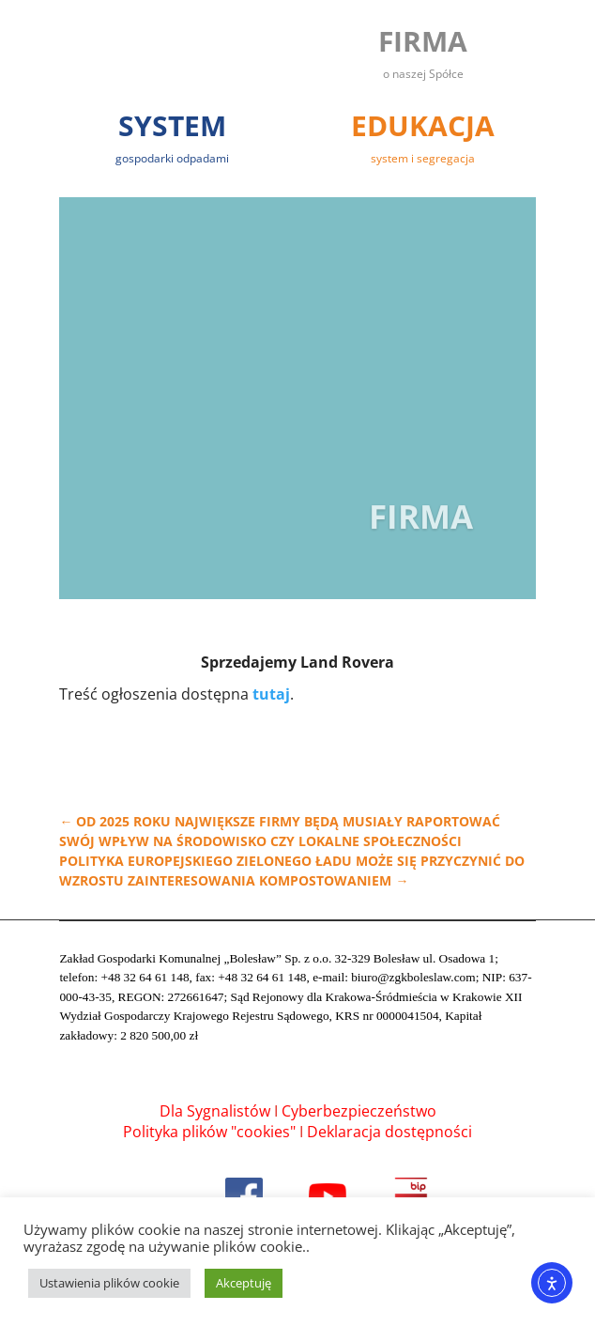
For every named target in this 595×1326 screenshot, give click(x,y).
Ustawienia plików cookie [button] (109, 1282)
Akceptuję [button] (243, 1282)
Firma (421, 527)
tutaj (271, 694)
